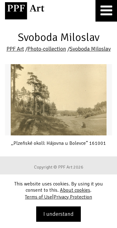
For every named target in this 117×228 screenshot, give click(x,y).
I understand (58, 213)
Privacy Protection (73, 197)
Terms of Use (38, 197)
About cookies (75, 190)
